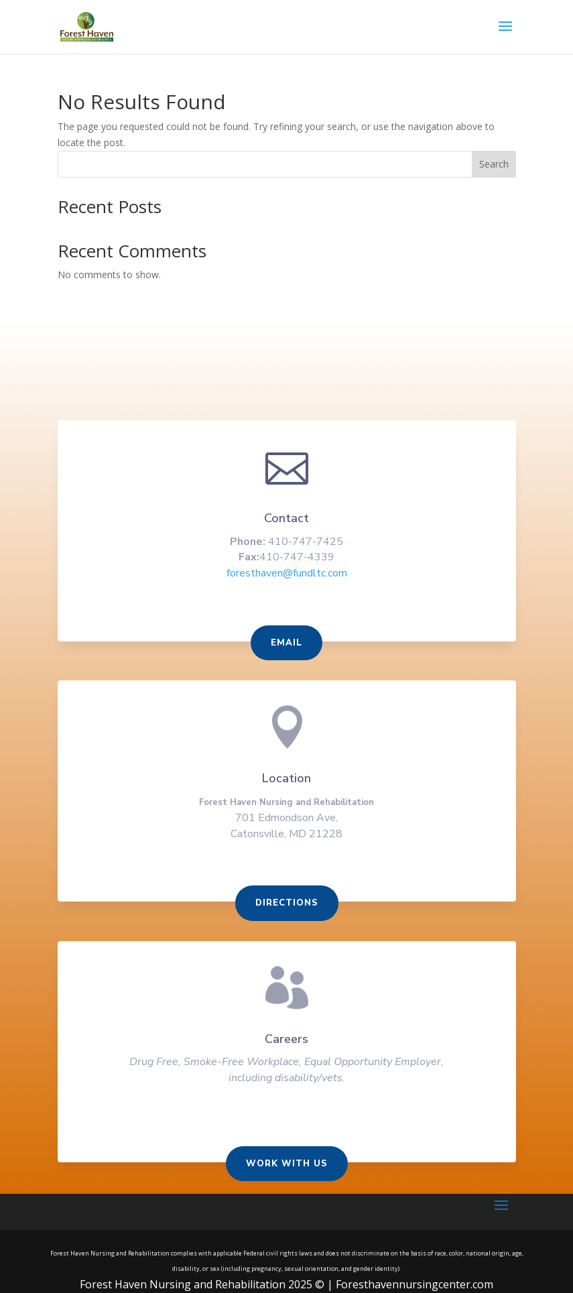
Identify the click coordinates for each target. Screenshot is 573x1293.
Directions (286, 909)
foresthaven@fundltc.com (286, 585)
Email (286, 654)
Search (494, 164)
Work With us (287, 1164)
